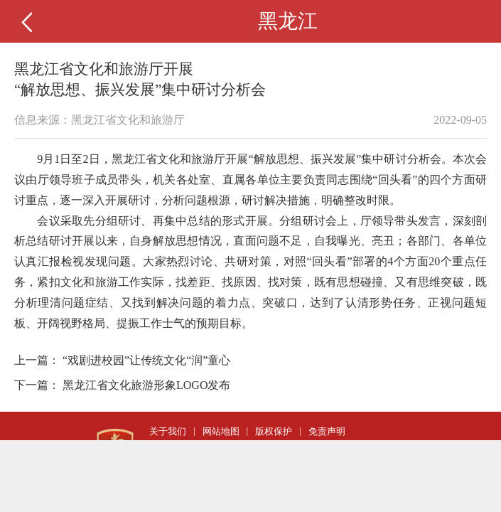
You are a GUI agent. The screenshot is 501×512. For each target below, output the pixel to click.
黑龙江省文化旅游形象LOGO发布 (146, 385)
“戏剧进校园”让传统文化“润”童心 (146, 360)
